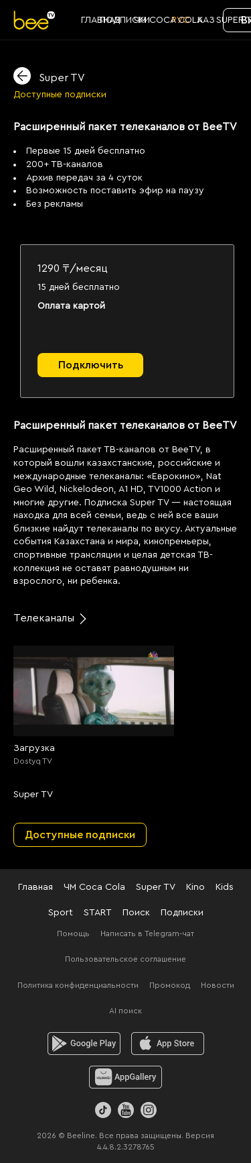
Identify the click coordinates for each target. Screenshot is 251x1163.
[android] (84, 1043)
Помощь (73, 933)
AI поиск (125, 1011)
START (98, 912)
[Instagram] (149, 1110)
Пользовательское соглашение (125, 959)
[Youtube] (126, 1110)
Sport (60, 912)
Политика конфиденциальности (78, 985)
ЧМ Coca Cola (94, 887)
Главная (35, 887)
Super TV (155, 887)
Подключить (90, 365)
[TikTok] (103, 1110)
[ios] (167, 1043)
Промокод (169, 985)
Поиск (136, 912)
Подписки (182, 912)
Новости (217, 985)
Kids (225, 887)
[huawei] (125, 1077)
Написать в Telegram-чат (147, 933)
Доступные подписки (59, 94)
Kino (195, 887)
